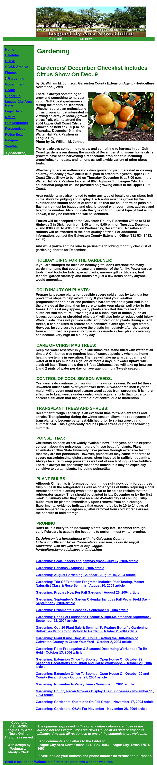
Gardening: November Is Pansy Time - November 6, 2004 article (85, 684)
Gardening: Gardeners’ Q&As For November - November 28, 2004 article (91, 709)
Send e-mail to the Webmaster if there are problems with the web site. (59, 762)
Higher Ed (13, 96)
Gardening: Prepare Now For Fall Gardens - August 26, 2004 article (87, 592)
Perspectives (15, 128)
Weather (11, 146)
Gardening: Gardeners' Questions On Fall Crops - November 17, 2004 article (95, 702)
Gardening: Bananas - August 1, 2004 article (70, 568)
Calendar (12, 55)
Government (14, 84)
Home (9, 49)
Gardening (14, 78)
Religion (11, 140)
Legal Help (13, 111)
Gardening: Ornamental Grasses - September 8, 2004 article (82, 610)
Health (10, 90)
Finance (11, 72)
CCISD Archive (16, 67)
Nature (10, 117)
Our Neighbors (16, 123)
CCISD (10, 61)
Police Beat (14, 134)
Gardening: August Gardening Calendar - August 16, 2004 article (86, 575)
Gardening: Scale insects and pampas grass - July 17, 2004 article (87, 561)
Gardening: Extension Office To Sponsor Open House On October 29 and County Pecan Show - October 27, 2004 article (92, 675)
